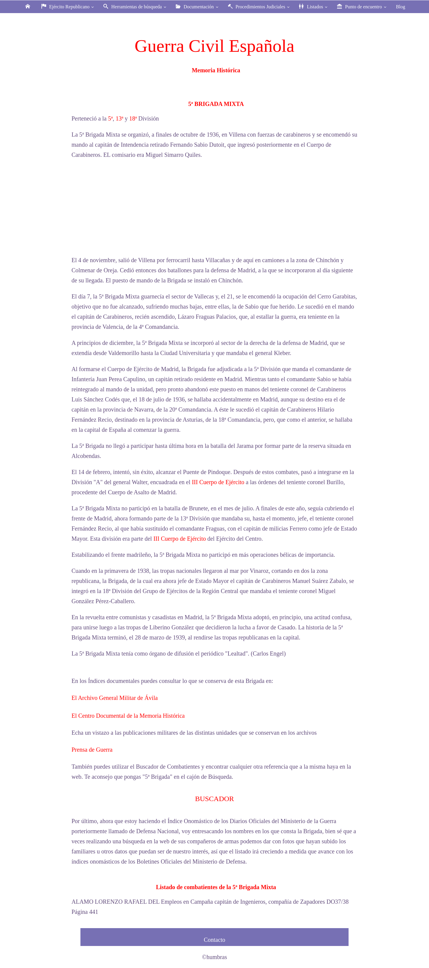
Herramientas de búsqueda (135, 7)
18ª (133, 118)
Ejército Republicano (68, 7)
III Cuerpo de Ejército (218, 482)
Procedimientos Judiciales (259, 7)
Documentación (197, 7)
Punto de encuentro (362, 7)
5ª (110, 118)
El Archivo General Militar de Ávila (115, 698)
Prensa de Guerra (92, 749)
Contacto (214, 939)
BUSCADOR (214, 799)
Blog (400, 6)
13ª (119, 118)
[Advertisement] (214, 207)
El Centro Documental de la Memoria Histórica (128, 715)
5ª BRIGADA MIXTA (216, 104)
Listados (314, 7)
